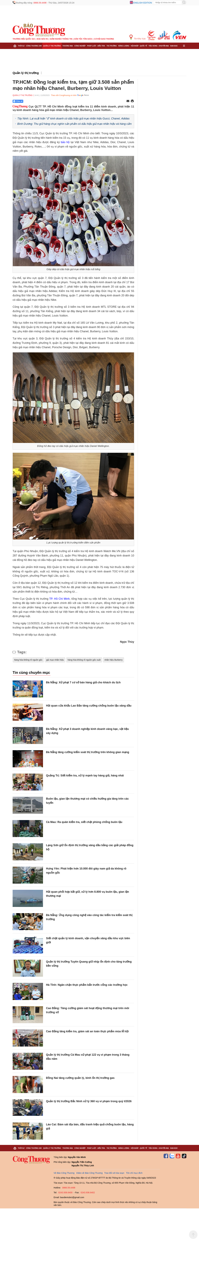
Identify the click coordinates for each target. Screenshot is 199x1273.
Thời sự (21, 46)
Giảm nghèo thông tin (61, 39)
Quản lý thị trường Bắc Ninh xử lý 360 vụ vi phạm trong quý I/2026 (89, 1101)
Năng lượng (123, 46)
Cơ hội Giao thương (104, 39)
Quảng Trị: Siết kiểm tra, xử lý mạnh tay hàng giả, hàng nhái (85, 775)
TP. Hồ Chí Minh (59, 598)
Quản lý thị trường (52, 46)
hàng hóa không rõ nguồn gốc (28, 660)
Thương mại (67, 46)
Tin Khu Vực (137, 37)
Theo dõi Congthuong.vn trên (63, 95)
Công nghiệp (80, 46)
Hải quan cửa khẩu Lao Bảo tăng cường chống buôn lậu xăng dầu (88, 705)
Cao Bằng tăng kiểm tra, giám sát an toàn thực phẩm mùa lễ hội (87, 1031)
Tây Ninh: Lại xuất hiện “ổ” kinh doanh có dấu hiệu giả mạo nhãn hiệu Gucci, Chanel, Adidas (73, 118)
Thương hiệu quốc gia (24, 39)
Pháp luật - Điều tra (96, 46)
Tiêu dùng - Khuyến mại (159, 46)
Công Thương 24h (34, 46)
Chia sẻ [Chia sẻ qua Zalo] (17, 101)
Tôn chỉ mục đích (134, 1173)
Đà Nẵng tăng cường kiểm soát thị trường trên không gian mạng (87, 752)
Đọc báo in (42, 39)
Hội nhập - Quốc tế (139, 46)
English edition (142, 3)
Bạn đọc (174, 46)
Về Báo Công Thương (64, 1173)
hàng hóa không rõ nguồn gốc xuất (84, 660)
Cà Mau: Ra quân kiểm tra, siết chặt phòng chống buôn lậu (84, 822)
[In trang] (132, 101)
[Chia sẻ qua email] (128, 101)
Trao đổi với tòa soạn (114, 1173)
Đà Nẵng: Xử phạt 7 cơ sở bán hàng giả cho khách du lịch (83, 682)
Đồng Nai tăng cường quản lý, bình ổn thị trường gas (80, 1077)
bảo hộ (65, 142)
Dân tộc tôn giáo (83, 39)
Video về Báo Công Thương (89, 1173)
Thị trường (111, 46)
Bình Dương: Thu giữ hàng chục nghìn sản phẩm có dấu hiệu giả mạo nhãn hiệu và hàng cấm (74, 123)
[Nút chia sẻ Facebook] (36, 101)
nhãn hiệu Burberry (113, 660)
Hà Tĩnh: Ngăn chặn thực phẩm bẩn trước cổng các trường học (87, 984)
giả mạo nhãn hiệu (55, 660)
